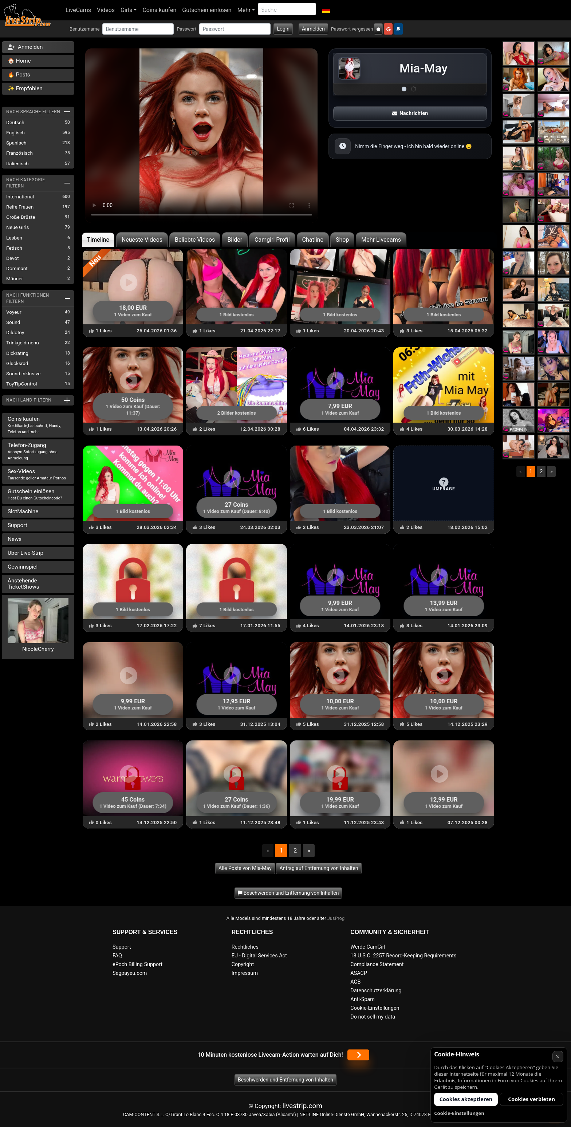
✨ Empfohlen (25, 88)
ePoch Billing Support (137, 964)
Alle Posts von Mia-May (244, 868)
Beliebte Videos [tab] (195, 239)
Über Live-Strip (25, 553)
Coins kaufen (159, 10)
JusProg (336, 918)
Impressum (245, 973)
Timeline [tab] (98, 239)
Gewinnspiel (23, 567)
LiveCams (78, 10)
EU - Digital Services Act (259, 956)
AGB (355, 982)
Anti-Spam (362, 999)
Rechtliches (245, 947)
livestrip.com (303, 1106)
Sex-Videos (37, 474)
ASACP (358, 973)
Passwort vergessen (352, 29)
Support (17, 525)
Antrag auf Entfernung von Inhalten (318, 868)
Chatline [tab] (312, 239)
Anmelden (313, 29)
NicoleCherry (38, 649)
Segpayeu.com (130, 973)
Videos (106, 10)
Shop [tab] (342, 239)
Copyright (243, 964)
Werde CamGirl (367, 947)
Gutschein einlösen (206, 10)
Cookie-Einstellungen (374, 1008)
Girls (126, 10)
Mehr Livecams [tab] (381, 239)
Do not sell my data (372, 1017)
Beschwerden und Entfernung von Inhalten (285, 1080)
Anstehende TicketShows (23, 583)
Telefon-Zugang (33, 451)
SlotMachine (23, 511)
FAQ (117, 956)
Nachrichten (410, 113)
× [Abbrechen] (558, 1056)
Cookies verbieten (531, 1099)
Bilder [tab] (234, 239)
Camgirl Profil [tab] (272, 239)
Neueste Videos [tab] (142, 239)
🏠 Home (19, 61)
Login (283, 29)
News (14, 539)
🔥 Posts (19, 74)
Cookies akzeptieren (466, 1099)
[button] (325, 10)
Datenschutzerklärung (375, 991)
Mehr (244, 10)
